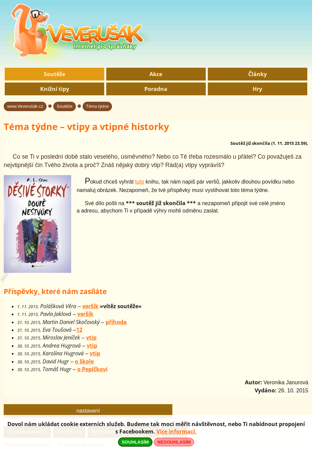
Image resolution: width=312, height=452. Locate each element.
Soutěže (54, 74)
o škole (84, 361)
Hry (257, 89)
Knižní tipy (54, 89)
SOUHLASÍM (135, 442)
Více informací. (177, 431)
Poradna (155, 89)
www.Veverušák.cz (25, 106)
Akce (155, 74)
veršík (90, 306)
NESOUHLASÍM (174, 442)
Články (257, 74)
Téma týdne (97, 106)
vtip (91, 337)
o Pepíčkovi (92, 369)
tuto (139, 182)
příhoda (116, 322)
